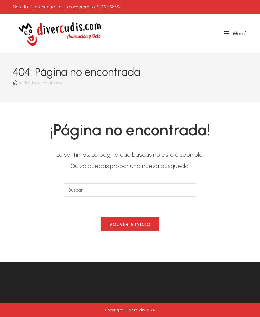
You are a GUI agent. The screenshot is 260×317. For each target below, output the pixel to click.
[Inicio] (15, 82)
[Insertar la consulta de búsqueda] (130, 190)
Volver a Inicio (130, 224)
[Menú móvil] (235, 33)
